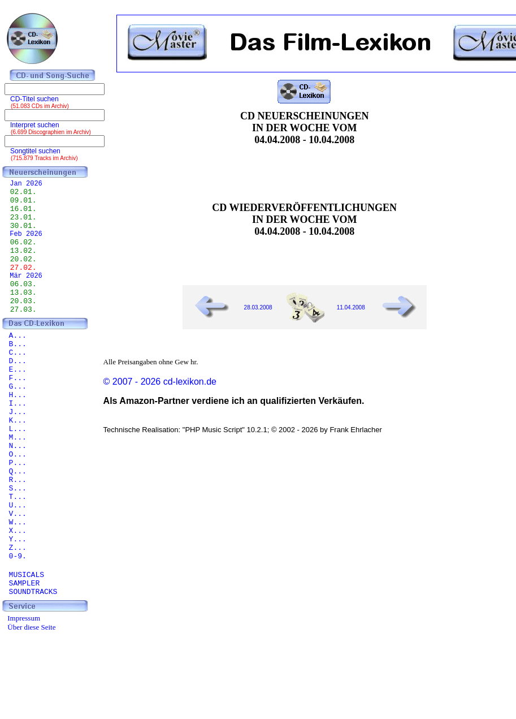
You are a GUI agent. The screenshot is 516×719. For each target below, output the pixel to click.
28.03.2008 (258, 307)
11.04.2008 (351, 307)
